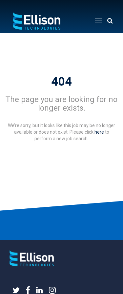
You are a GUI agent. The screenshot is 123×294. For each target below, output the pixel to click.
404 (61, 82)
